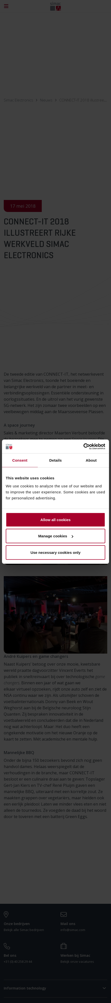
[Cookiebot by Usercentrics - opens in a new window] (83, 446)
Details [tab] (55, 460)
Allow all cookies (55, 519)
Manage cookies (55, 536)
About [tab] (91, 460)
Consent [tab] (20, 460)
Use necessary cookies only (55, 552)
